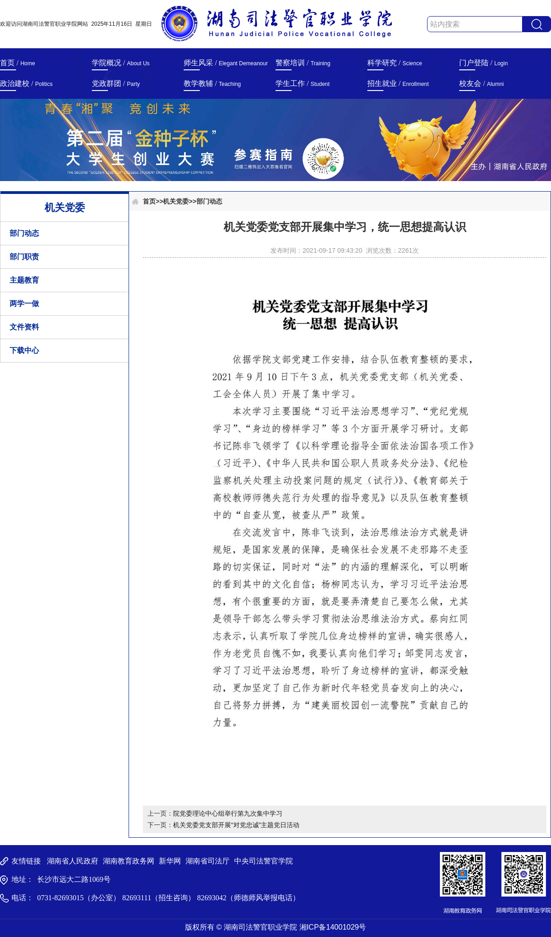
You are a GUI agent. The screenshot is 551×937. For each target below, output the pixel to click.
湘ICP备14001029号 (332, 927)
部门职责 (24, 257)
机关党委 (176, 201)
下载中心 (24, 350)
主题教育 (24, 280)
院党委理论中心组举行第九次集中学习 (227, 813)
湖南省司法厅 (208, 861)
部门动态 (24, 233)
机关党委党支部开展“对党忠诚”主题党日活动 (236, 825)
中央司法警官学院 (263, 861)
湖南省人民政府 (72, 861)
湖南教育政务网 (128, 861)
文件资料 (24, 327)
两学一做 (24, 303)
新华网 (170, 861)
